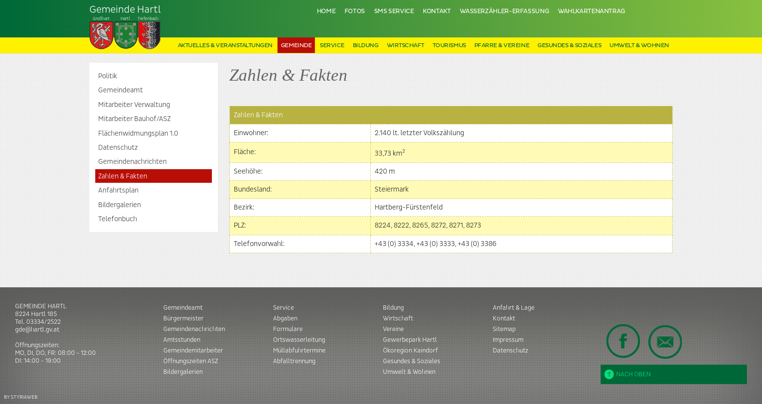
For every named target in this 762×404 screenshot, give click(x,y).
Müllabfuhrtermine (299, 350)
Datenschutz (118, 147)
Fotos (355, 11)
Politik (107, 76)
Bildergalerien (119, 205)
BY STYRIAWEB (20, 397)
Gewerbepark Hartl (410, 340)
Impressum (508, 340)
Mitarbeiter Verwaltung (134, 105)
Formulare (288, 329)
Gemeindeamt (120, 90)
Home (326, 11)
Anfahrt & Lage (514, 308)
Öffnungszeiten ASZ (190, 361)
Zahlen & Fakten (122, 176)
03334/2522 (43, 322)
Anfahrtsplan (118, 190)
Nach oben (628, 374)
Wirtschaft (405, 45)
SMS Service (394, 11)
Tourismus (449, 45)
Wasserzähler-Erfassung (504, 11)
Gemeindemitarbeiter (193, 350)
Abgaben (285, 318)
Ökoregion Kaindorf (410, 350)
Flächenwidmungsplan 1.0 (138, 133)
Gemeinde (296, 45)
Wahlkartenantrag (591, 11)
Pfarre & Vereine (501, 45)
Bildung (366, 45)
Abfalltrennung (294, 361)
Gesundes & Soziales (569, 45)
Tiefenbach (125, 27)
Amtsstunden (181, 340)
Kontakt (436, 11)
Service (332, 45)
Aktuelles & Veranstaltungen (225, 45)
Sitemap (504, 329)
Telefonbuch (117, 219)
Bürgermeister (183, 318)
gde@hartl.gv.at (37, 330)
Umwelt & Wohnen (639, 45)
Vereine (393, 329)
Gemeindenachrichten (132, 162)
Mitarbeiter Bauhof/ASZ (134, 119)
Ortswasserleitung (299, 340)
